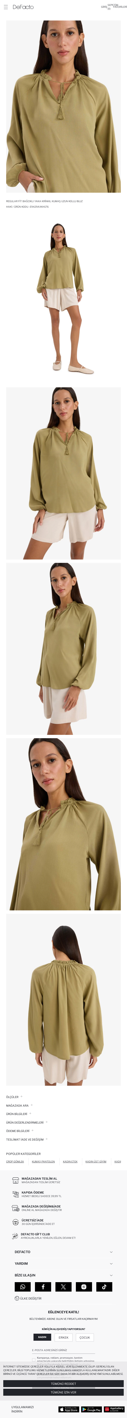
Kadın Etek (70, 1161)
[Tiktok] (104, 1287)
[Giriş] (104, 7)
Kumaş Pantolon (43, 1161)
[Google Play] (91, 1409)
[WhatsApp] (23, 1287)
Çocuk (85, 1337)
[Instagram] (84, 1287)
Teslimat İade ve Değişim (27, 1139)
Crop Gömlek (15, 1161)
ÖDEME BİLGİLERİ (20, 1131)
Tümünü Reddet (63, 1383)
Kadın (42, 1337)
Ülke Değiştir (31, 1298)
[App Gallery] (114, 1409)
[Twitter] (63, 1287)
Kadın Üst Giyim (95, 1161)
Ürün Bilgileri (18, 1114)
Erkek (64, 1337)
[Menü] (5, 7)
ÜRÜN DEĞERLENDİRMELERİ (27, 1122)
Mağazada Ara (19, 1105)
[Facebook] (43, 1287)
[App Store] (68, 1409)
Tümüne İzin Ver (63, 1392)
